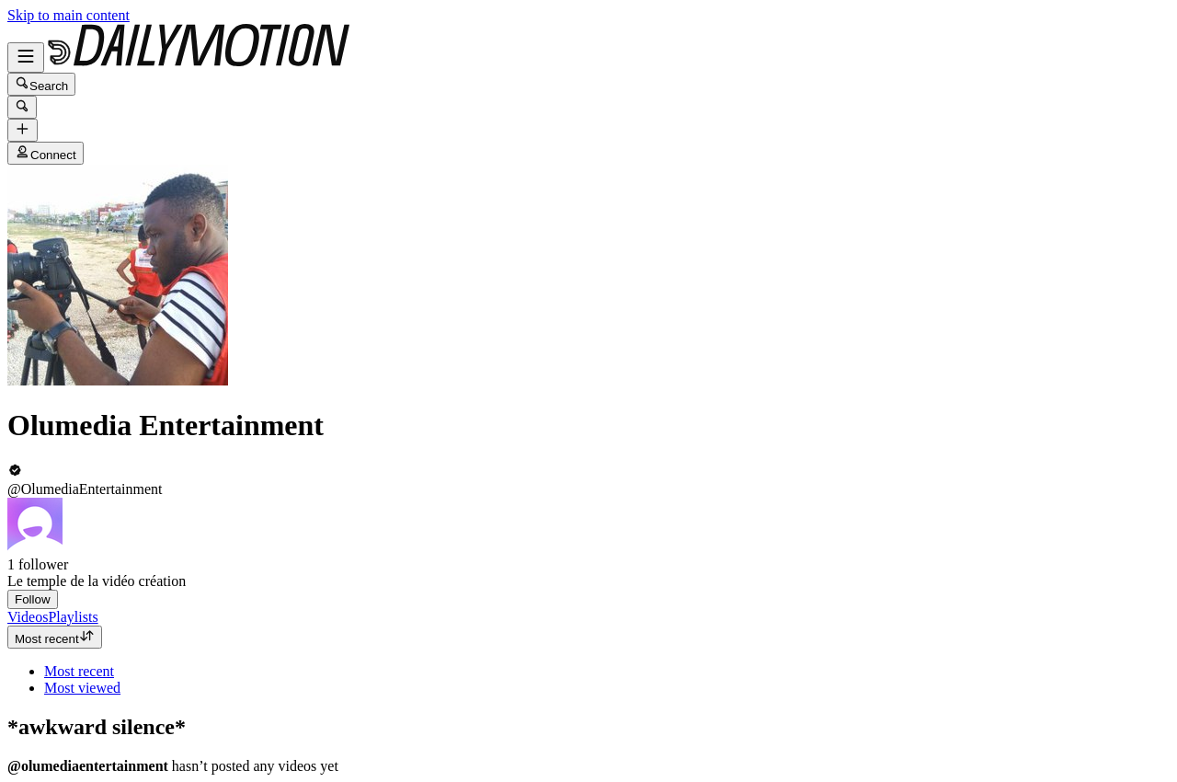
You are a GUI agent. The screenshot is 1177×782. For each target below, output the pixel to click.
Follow (33, 599)
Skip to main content (68, 15)
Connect (45, 153)
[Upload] (22, 130)
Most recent (55, 637)
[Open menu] (25, 57)
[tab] (27, 617)
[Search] (22, 107)
